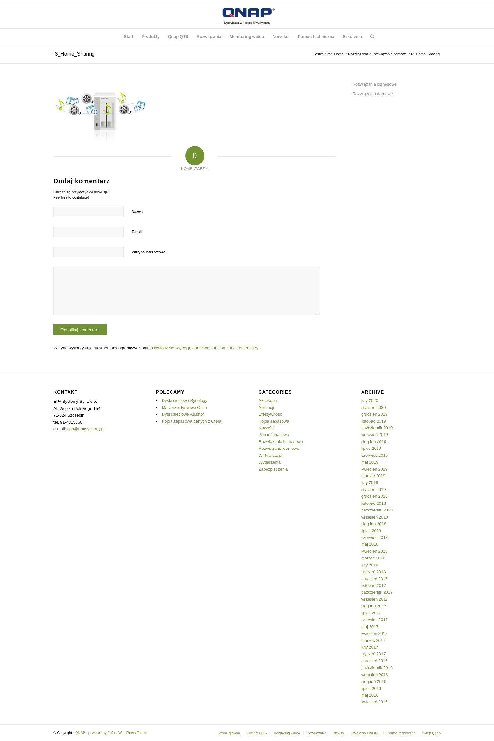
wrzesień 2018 (374, 517)
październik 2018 (377, 510)
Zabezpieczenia (273, 469)
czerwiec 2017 (374, 619)
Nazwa (137, 212)
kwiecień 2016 (374, 701)
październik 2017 (377, 592)
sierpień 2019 (373, 441)
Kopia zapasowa (274, 421)
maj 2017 (369, 626)
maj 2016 (369, 695)
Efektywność (270, 414)
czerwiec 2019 (374, 455)
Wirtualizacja (270, 455)
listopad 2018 (373, 503)
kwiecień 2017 (374, 633)
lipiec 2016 (371, 688)
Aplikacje (267, 407)
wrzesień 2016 (374, 674)
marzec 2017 (373, 640)
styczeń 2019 (373, 489)
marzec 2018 (373, 558)
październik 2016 (377, 667)
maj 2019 (369, 462)
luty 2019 (369, 482)
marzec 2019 (373, 475)
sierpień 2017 (373, 606)
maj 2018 (369, 544)
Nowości (266, 427)
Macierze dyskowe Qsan (184, 407)
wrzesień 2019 (374, 434)
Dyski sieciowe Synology (184, 400)
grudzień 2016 (374, 661)
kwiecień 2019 (374, 469)
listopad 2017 (373, 585)
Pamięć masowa (274, 434)
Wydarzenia (270, 462)
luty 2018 (369, 565)
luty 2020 (369, 400)
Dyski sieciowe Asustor (183, 414)
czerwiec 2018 (374, 537)
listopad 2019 (373, 421)
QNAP (80, 733)
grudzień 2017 (374, 578)
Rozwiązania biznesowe (374, 84)
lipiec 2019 (371, 448)
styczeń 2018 (373, 571)
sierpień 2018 (373, 523)
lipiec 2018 (371, 530)
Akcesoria (268, 400)
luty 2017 (369, 647)
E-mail (137, 232)
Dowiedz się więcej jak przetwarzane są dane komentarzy (205, 348)
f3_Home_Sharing (74, 54)
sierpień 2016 (373, 681)
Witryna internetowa (148, 252)
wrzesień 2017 (374, 599)
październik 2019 (377, 427)
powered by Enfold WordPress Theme (117, 733)
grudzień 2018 (374, 496)
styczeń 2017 (373, 653)
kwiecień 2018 (374, 551)
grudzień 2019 (374, 414)
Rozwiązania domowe (372, 93)
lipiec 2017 (371, 613)
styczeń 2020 (373, 407)
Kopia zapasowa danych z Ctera (191, 421)
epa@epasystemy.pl (86, 428)
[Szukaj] (370, 37)
